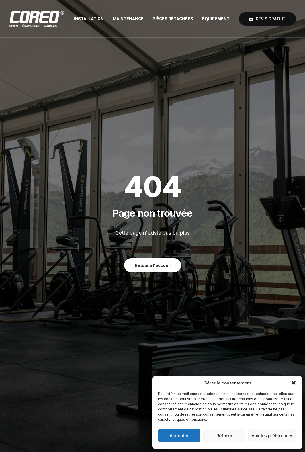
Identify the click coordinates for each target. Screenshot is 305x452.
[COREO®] (36, 18)
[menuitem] (91, 19)
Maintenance (128, 19)
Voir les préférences (272, 435)
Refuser (224, 435)
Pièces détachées (173, 19)
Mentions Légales (187, 363)
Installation (89, 19)
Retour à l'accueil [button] (153, 142)
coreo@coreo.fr (255, 363)
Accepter (179, 435)
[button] (293, 383)
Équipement (216, 19)
